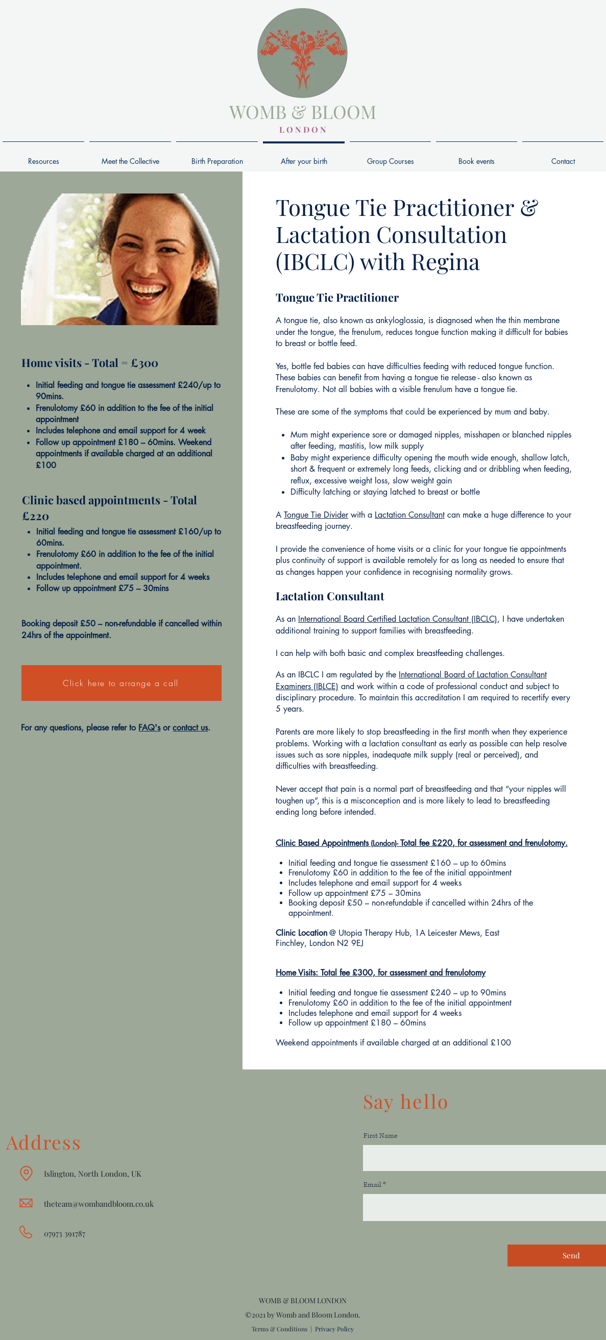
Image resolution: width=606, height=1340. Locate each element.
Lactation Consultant (410, 514)
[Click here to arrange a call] (121, 683)
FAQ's (149, 727)
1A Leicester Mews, (450, 933)
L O (286, 129)
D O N (313, 129)
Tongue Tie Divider (316, 514)
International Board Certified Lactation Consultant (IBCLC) (397, 619)
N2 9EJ (350, 943)
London (323, 943)
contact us (190, 727)
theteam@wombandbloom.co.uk (99, 1204)
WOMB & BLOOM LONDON (303, 1300)
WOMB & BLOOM (302, 111)
